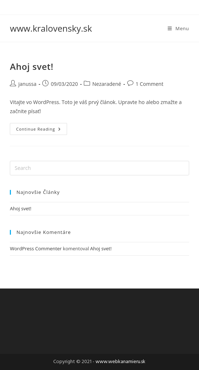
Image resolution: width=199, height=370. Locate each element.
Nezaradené (106, 83)
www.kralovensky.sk (51, 28)
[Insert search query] (99, 168)
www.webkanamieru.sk (120, 362)
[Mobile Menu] (178, 28)
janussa (27, 83)
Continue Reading (41, 127)
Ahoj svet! (31, 66)
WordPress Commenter (36, 248)
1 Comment (149, 83)
